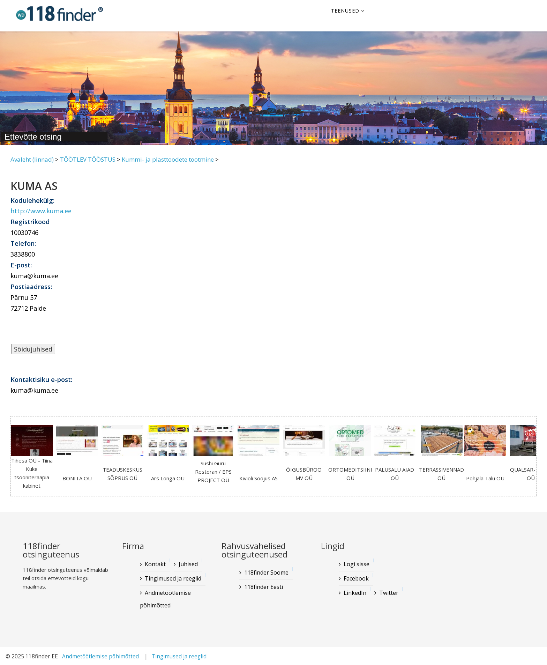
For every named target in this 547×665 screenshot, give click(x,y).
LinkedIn (355, 593)
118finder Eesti (263, 587)
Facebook (356, 578)
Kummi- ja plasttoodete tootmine (168, 159)
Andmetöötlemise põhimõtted (165, 599)
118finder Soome (266, 572)
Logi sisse (356, 564)
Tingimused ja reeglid (173, 578)
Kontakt (155, 564)
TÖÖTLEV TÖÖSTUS (87, 159)
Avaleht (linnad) (32, 159)
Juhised (188, 564)
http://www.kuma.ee (41, 211)
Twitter (388, 593)
